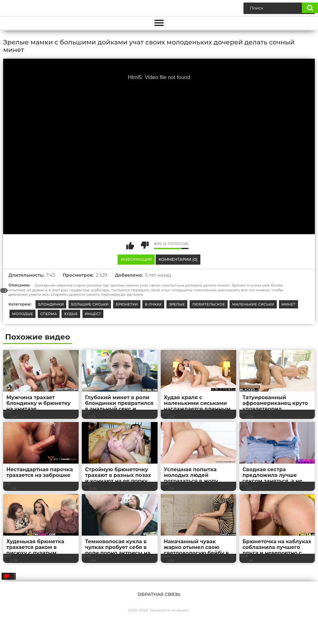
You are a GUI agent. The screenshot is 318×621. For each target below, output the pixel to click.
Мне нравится (130, 245)
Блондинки (51, 304)
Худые (71, 314)
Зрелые (177, 304)
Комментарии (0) (178, 259)
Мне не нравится (144, 245)
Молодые (22, 314)
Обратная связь (159, 594)
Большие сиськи (90, 304)
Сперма (48, 314)
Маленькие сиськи (253, 304)
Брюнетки (127, 304)
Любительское (208, 304)
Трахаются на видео (169, 610)
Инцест (93, 314)
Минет (288, 304)
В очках (153, 304)
